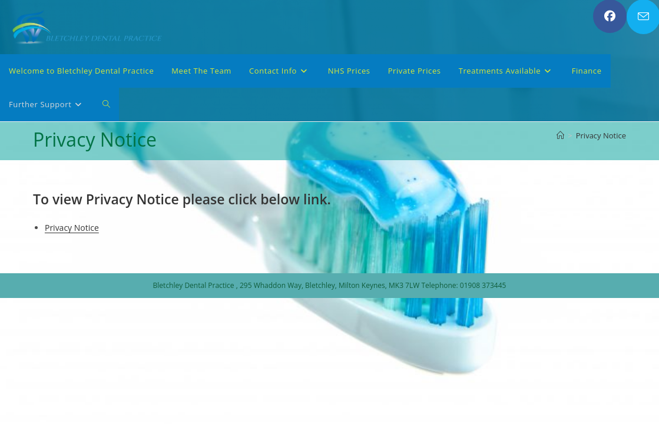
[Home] (560, 135)
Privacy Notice (601, 135)
